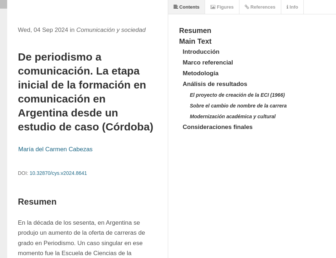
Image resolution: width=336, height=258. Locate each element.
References (260, 7)
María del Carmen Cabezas (55, 149)
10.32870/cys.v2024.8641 (58, 173)
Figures (222, 7)
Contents (187, 7)
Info (292, 7)
